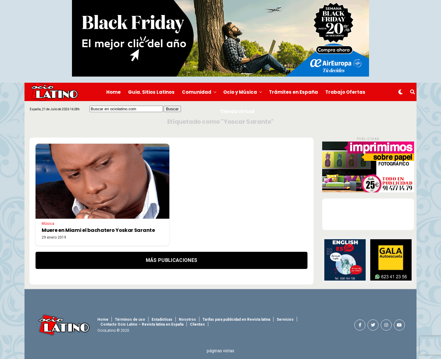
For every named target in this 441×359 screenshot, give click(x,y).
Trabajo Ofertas (345, 92)
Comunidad (196, 92)
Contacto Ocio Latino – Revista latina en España (141, 324)
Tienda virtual (237, 111)
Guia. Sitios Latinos (151, 92)
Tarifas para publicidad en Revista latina (236, 319)
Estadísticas (162, 319)
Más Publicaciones (171, 260)
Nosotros (187, 319)
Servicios (285, 319)
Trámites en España (293, 92)
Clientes (197, 324)
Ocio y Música (240, 92)
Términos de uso (130, 319)
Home (113, 92)
